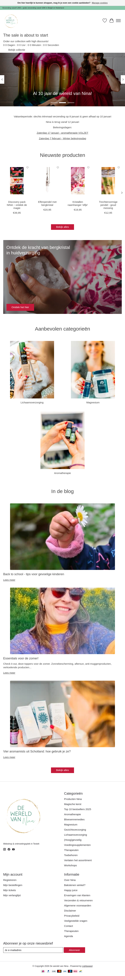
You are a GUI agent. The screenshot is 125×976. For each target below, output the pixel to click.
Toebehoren (71, 855)
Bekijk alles (62, 226)
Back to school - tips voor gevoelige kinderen (33, 574)
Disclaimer (70, 910)
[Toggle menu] (118, 20)
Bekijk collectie (16, 49)
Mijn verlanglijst (12, 895)
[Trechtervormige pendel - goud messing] (108, 181)
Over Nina (70, 880)
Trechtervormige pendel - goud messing (108, 204)
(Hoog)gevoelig (73, 839)
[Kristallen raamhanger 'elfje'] (77, 181)
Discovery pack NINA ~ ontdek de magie (17, 204)
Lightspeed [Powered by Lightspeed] (87, 966)
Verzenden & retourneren (78, 900)
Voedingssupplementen (77, 844)
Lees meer (9, 579)
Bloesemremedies (74, 819)
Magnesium (93, 402)
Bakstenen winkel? (74, 885)
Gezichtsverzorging (75, 829)
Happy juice (70, 890)
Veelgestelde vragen (75, 920)
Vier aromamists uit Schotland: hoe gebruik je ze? (37, 751)
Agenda (68, 936)
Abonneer (74, 950)
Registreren (10, 880)
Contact (68, 925)
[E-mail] (33, 950)
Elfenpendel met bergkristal (47, 203)
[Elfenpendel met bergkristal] (47, 181)
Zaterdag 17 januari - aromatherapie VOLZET (62, 132)
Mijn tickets (9, 890)
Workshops (70, 865)
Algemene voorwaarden (77, 905)
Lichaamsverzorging (32, 402)
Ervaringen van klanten (77, 895)
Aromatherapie (62, 473)
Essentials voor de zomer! (21, 658)
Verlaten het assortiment (78, 860)
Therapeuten (71, 850)
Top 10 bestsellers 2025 (77, 809)
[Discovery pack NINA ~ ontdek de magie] (17, 181)
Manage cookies (100, 3)
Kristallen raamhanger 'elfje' (78, 203)
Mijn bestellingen (12, 885)
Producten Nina (73, 799)
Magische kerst (72, 804)
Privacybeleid (71, 915)
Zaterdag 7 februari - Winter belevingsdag (62, 138)
